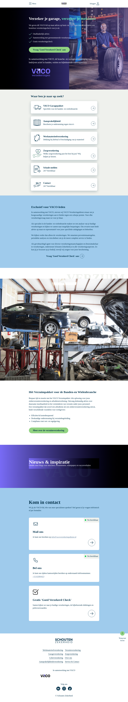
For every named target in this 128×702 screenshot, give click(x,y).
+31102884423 (38, 577)
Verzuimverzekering (73, 650)
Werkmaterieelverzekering (53, 650)
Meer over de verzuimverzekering (48, 430)
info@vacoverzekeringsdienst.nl (63, 537)
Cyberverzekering (56, 658)
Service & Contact (72, 662)
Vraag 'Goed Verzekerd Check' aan (49, 50)
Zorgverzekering (71, 654)
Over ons (68, 658)
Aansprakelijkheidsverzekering (51, 662)
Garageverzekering (55, 654)
